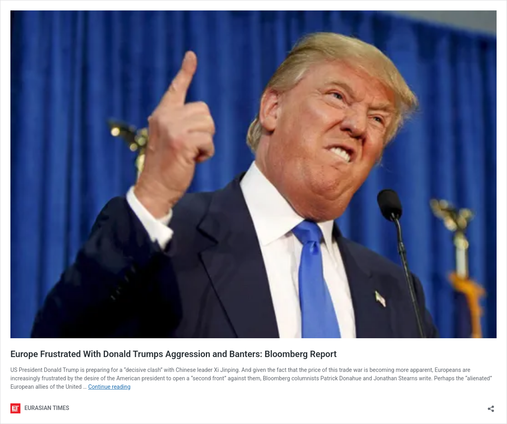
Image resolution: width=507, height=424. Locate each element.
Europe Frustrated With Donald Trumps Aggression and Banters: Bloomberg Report (173, 354)
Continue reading (109, 387)
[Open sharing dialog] (491, 406)
